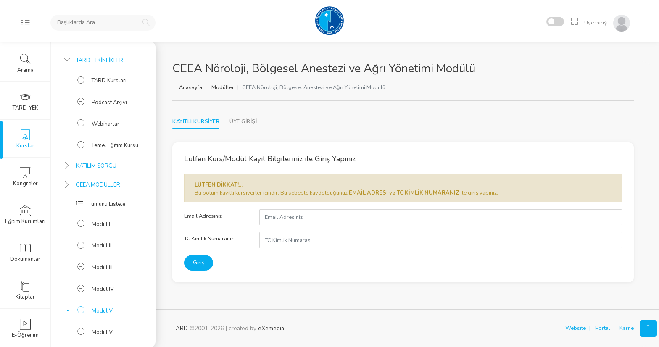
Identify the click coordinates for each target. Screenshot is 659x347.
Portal (602, 328)
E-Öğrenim (25, 328)
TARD (180, 328)
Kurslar (25, 139)
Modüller (222, 87)
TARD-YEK (25, 101)
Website (575, 328)
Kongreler (25, 176)
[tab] (243, 121)
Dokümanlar (25, 252)
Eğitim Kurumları (25, 214)
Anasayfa (190, 87)
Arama (25, 63)
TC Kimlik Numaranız (209, 238)
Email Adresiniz (203, 216)
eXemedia (271, 328)
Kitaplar (25, 290)
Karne (626, 328)
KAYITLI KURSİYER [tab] (195, 121)
